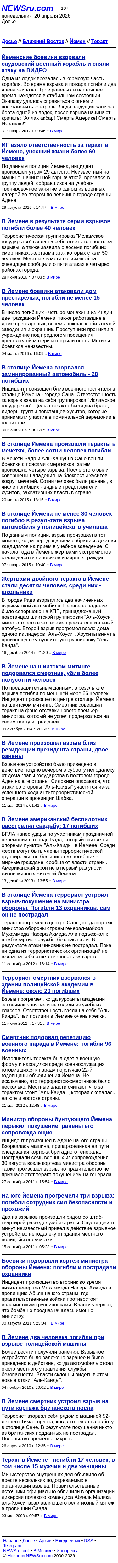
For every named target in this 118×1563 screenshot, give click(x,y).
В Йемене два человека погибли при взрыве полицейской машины (53, 1340)
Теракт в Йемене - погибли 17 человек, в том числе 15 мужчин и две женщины (58, 1463)
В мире (57, 131)
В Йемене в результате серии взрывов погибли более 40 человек (56, 224)
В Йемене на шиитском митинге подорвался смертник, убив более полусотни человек (50, 673)
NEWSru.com (27, 8)
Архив (45, 1540)
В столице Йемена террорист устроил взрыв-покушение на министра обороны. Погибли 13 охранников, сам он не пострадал (56, 905)
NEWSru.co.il (16, 1550)
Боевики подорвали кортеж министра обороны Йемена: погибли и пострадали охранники (59, 1267)
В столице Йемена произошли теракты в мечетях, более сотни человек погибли (59, 447)
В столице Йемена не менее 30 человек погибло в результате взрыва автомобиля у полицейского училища (57, 520)
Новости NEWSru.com (30, 1555)
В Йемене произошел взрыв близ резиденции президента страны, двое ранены (55, 749)
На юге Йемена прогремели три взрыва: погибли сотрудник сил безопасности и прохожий (58, 1202)
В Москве (43, 1550)
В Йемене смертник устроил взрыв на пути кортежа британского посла (55, 1404)
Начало (11, 1540)
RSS (88, 1540)
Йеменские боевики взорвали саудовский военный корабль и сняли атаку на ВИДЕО (56, 64)
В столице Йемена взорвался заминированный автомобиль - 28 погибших (50, 374)
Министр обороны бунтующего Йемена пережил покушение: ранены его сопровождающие (57, 1126)
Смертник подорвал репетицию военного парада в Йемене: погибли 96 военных (56, 1044)
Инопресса (68, 1550)
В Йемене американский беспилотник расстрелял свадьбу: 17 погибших (54, 822)
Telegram (12, 1545)
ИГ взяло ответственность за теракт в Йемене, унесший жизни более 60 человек (55, 151)
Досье (28, 1540)
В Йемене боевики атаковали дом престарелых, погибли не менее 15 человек (51, 298)
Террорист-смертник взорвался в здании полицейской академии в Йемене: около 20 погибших (49, 984)
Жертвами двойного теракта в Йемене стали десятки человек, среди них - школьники (55, 585)
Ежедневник (67, 1540)
